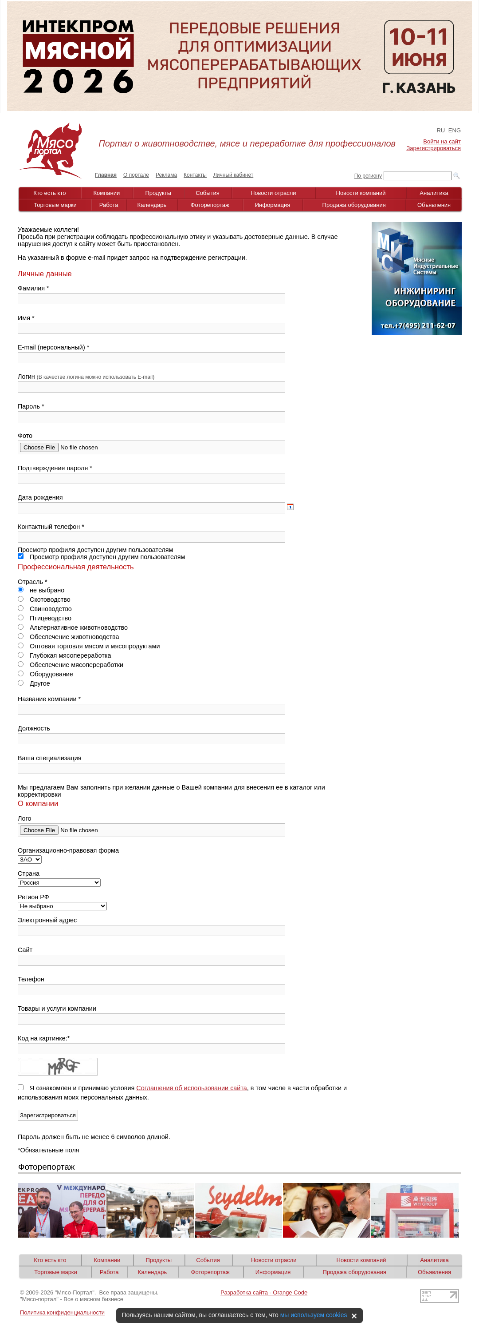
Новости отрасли (273, 193)
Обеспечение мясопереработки (70, 664)
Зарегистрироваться (434, 148)
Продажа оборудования (354, 205)
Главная (106, 175)
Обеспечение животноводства (68, 636)
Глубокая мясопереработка (64, 655)
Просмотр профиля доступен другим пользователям (101, 556)
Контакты (195, 175)
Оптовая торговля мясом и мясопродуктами (89, 646)
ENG (454, 130)
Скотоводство (44, 599)
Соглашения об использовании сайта (191, 1088)
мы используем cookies (313, 1314)
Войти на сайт (442, 141)
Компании (107, 193)
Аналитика (434, 193)
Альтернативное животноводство (73, 627)
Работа (108, 205)
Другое (34, 683)
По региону (368, 176)
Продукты (158, 193)
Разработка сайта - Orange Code (263, 1292)
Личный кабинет (233, 175)
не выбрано (41, 590)
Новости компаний (361, 193)
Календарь (152, 205)
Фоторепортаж (210, 205)
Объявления (434, 205)
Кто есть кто (49, 193)
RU (440, 130)
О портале (136, 175)
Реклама (166, 175)
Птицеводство (44, 618)
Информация (273, 205)
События (208, 193)
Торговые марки (55, 205)
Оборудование (45, 674)
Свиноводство (45, 608)
